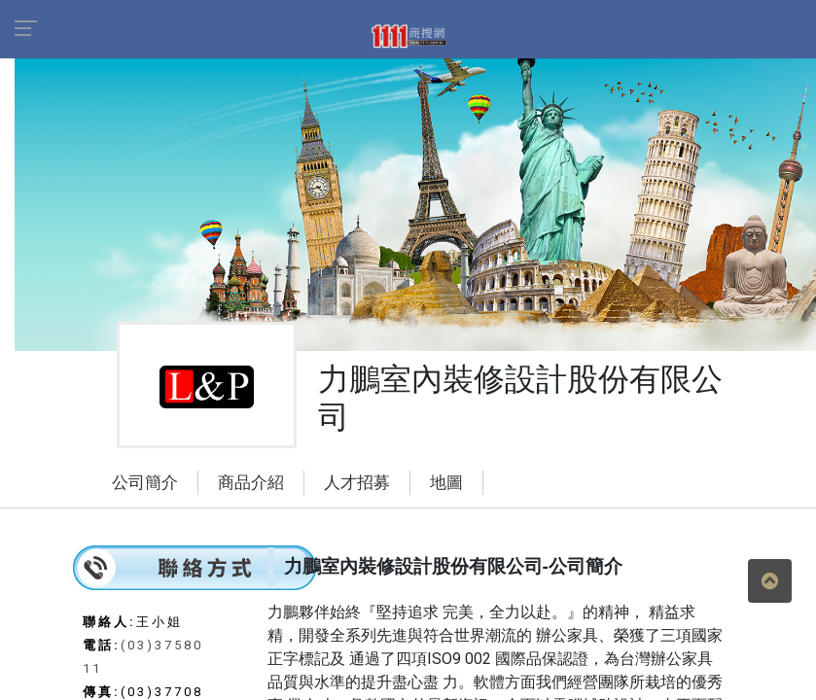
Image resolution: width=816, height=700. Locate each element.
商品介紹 (251, 482)
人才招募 (357, 482)
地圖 (446, 482)
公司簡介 (145, 482)
